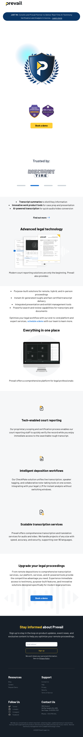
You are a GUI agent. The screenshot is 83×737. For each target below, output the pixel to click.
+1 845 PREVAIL (52, 714)
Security (44, 690)
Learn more (57, 18)
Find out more (39, 217)
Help (43, 685)
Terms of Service (47, 693)
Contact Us (45, 682)
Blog (9, 682)
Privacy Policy (44, 658)
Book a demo (41, 125)
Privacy (44, 687)
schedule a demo (35, 321)
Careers (10, 685)
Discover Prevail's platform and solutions (42, 135)
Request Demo (13, 687)
